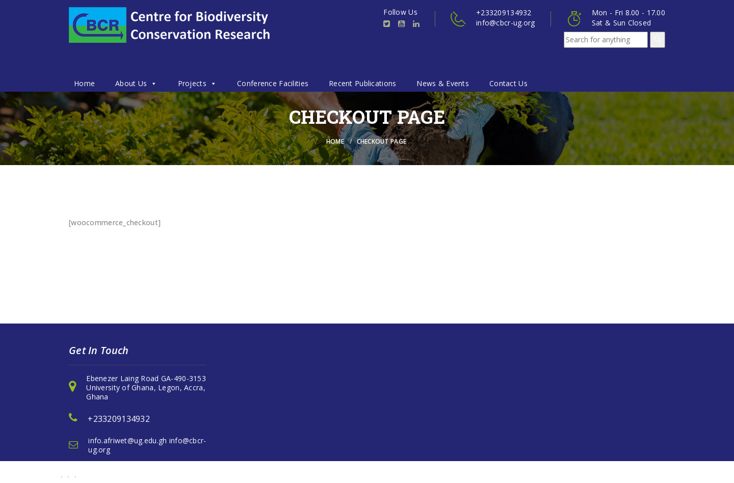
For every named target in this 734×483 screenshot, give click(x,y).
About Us (136, 83)
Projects (197, 83)
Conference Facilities (272, 83)
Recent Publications (362, 83)
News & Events (442, 83)
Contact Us (508, 83)
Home (84, 83)
